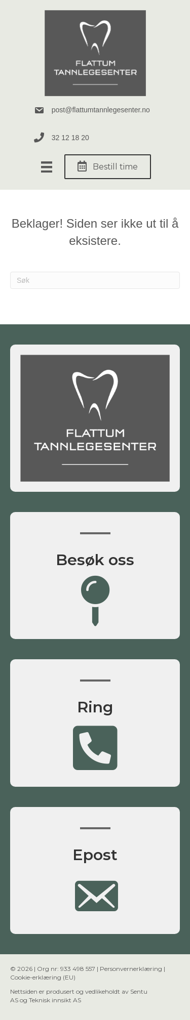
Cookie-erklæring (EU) (42, 977)
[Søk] (95, 280)
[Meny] (46, 167)
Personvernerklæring (131, 968)
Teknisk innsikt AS (55, 1000)
